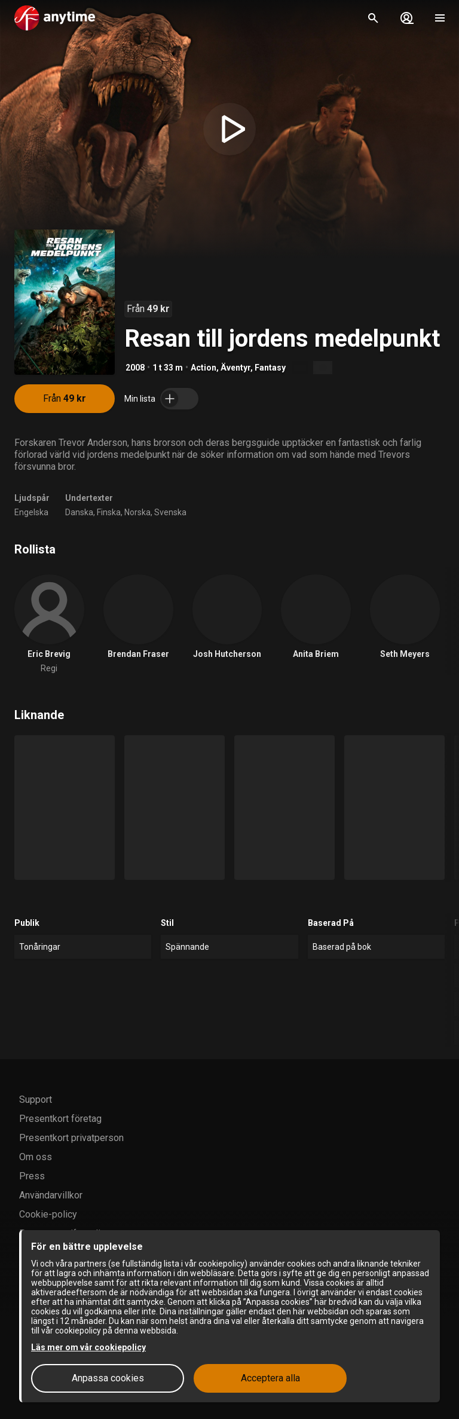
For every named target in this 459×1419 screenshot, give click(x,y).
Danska (79, 512)
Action (203, 367)
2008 (135, 367)
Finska (109, 512)
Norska (137, 512)
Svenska (170, 512)
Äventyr (235, 367)
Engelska (31, 512)
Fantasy (270, 367)
